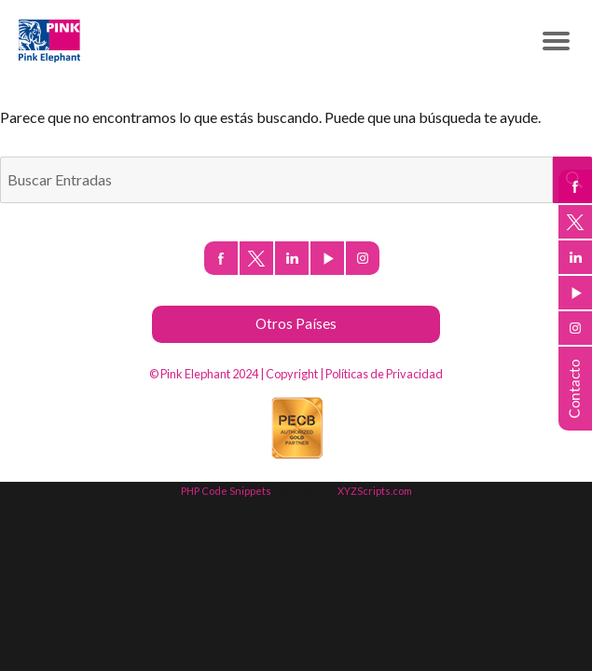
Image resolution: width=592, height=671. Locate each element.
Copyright (292, 373)
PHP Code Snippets (226, 491)
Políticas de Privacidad (384, 373)
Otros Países (296, 323)
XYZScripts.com (374, 491)
